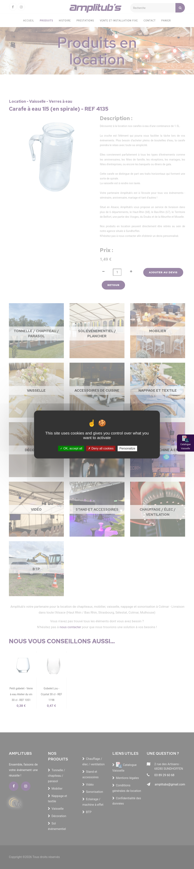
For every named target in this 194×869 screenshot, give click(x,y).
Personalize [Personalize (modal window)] (127, 448)
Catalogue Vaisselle (185, 446)
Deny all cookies (100, 448)
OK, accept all (71, 448)
